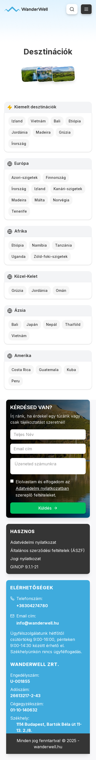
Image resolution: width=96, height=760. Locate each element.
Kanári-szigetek (68, 189)
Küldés (48, 508)
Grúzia (65, 132)
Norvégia (61, 200)
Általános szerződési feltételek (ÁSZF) (47, 550)
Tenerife (19, 211)
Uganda (19, 256)
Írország (19, 143)
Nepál (51, 324)
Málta (40, 200)
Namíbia (39, 245)
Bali (57, 121)
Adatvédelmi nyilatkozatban (42, 488)
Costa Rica (21, 369)
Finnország (56, 177)
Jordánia (20, 132)
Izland (17, 121)
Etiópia (75, 121)
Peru (16, 381)
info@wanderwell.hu (37, 623)
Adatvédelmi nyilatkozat (33, 542)
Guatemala (49, 369)
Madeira (43, 132)
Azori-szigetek (25, 177)
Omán (61, 290)
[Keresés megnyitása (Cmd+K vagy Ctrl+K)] (72, 9)
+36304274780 (32, 605)
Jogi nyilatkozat (25, 558)
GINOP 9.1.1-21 (24, 566)
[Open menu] (86, 9)
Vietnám (38, 121)
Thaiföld (72, 324)
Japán (32, 324)
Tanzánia (63, 245)
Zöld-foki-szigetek (51, 256)
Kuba (71, 369)
